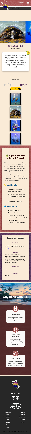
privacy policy (23, 417)
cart (8, 427)
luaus (7, 419)
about (7, 425)
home (7, 414)
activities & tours (7, 417)
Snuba (18, 8)
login (22, 422)
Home (13, 8)
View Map (7, 248)
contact (8, 422)
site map (23, 414)
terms (23, 419)
